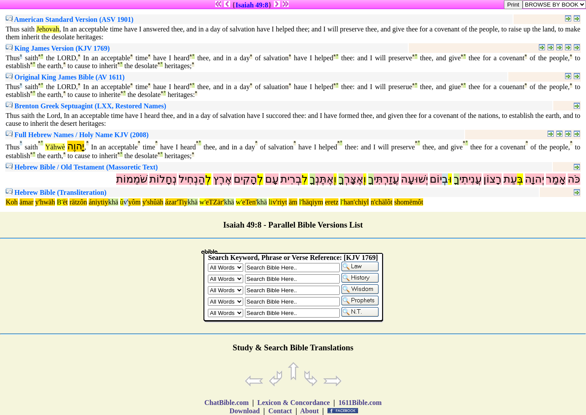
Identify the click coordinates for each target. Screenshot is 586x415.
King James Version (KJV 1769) (58, 48)
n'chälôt (382, 202)
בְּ (520, 179)
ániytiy (98, 202)
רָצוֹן (492, 179)
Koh (12, 202)
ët (65, 202)
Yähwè (55, 147)
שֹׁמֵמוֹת (132, 179)
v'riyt (279, 202)
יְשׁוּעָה (414, 179)
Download (245, 411)
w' (203, 202)
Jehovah (47, 29)
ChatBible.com (227, 402)
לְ (260, 179)
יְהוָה (534, 179)
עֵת (510, 179)
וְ (364, 179)
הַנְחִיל (192, 179)
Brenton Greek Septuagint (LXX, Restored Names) (86, 106)
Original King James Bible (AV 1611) (65, 77)
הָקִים (245, 179)
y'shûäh (152, 202)
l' (300, 202)
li (270, 202)
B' (60, 202)
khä (113, 202)
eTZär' (215, 202)
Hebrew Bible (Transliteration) (56, 192)
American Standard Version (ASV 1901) (70, 19)
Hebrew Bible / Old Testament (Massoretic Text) (82, 167)
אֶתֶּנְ (324, 179)
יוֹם (436, 179)
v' (126, 202)
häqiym (312, 202)
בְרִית (291, 179)
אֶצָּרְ (353, 179)
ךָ (456, 179)
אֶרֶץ (222, 179)
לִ (305, 179)
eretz (331, 202)
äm (293, 202)
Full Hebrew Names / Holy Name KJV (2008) (77, 134)
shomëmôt (409, 202)
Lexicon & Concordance (293, 402)
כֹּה (574, 179)
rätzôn (78, 202)
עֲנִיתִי (470, 179)
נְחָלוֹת (163, 179)
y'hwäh (45, 202)
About (310, 411)
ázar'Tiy (176, 202)
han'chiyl (356, 202)
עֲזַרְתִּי (386, 179)
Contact (279, 411)
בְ (445, 179)
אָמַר (556, 179)
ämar (27, 202)
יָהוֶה (75, 146)
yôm (134, 202)
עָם (272, 179)
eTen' (249, 202)
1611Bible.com (360, 402)
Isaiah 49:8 (251, 5)
